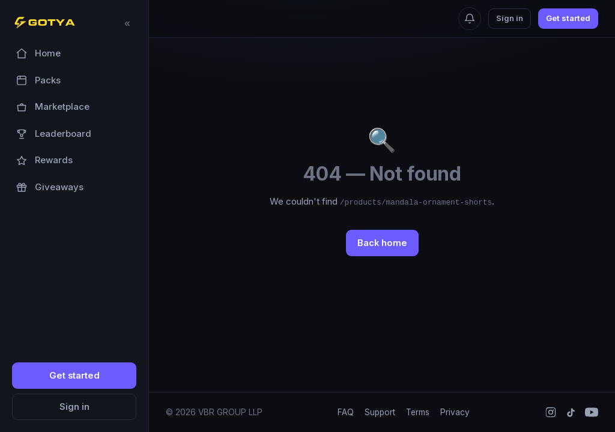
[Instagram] (551, 412)
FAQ (346, 412)
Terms (417, 412)
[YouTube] (591, 412)
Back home (382, 243)
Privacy (455, 412)
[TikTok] (571, 412)
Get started (74, 375)
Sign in (74, 406)
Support (380, 412)
